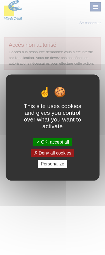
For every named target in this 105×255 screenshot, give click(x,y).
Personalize (52, 164)
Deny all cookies (52, 153)
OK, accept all (52, 142)
